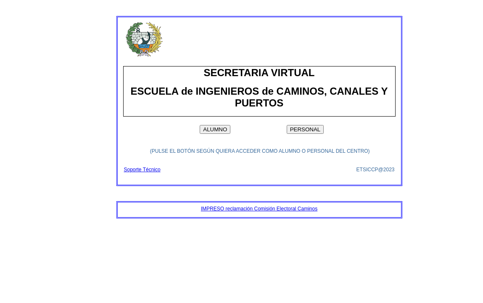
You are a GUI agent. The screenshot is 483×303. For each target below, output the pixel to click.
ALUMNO (215, 129)
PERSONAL (305, 129)
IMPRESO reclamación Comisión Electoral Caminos (259, 209)
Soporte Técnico (142, 170)
